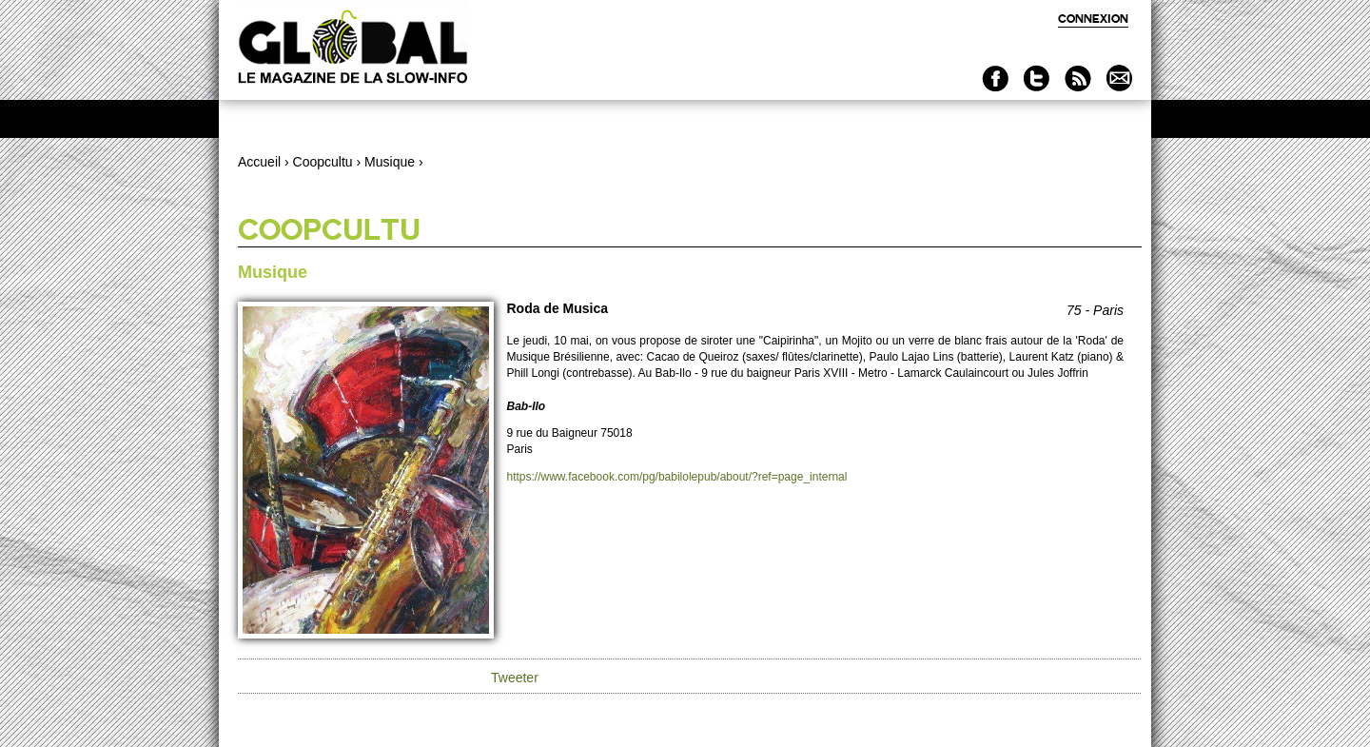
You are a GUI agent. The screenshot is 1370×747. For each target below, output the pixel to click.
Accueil (259, 161)
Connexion (1093, 18)
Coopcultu (323, 161)
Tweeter (514, 677)
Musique (389, 161)
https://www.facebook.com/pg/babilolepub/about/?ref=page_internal (677, 476)
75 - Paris (1095, 310)
